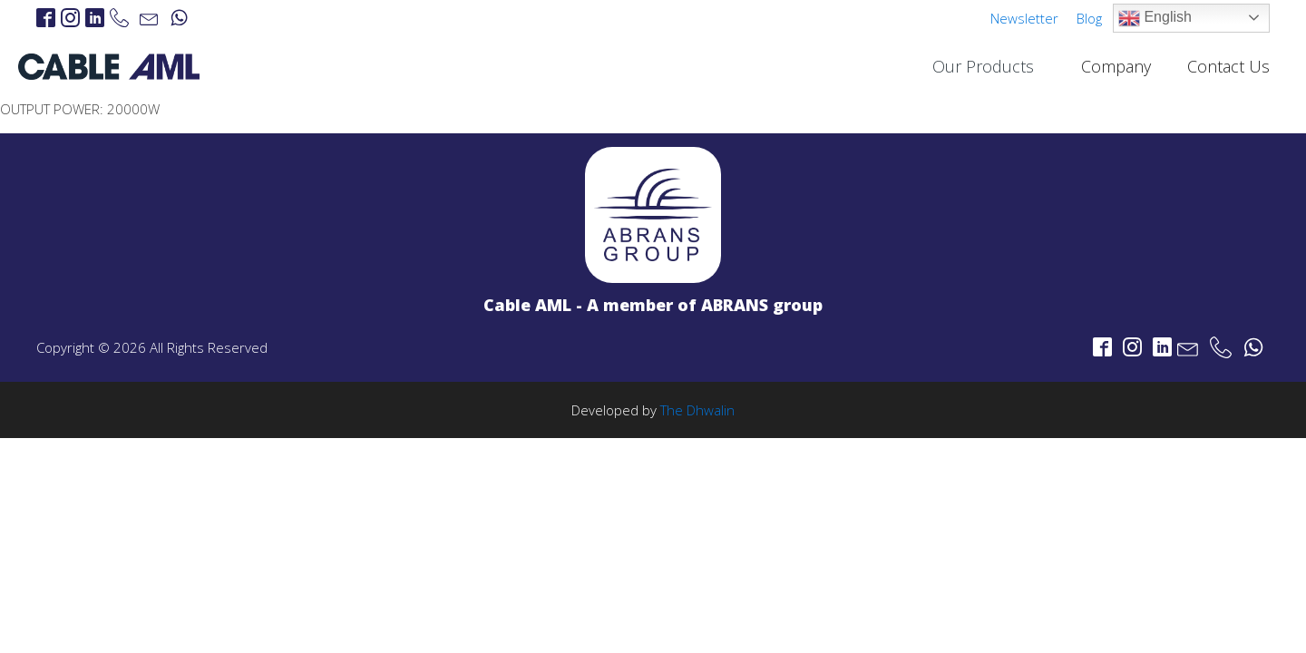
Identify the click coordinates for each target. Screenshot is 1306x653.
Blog (1089, 18)
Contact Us (1228, 66)
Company (1116, 66)
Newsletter (1024, 18)
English (1155, 18)
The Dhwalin (697, 410)
